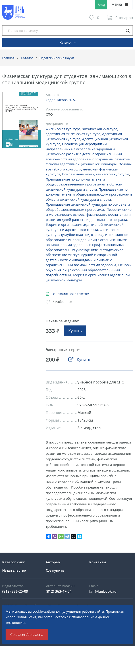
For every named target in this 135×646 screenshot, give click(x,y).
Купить (75, 330)
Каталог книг (13, 562)
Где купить (55, 570)
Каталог (27, 58)
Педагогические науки (56, 58)
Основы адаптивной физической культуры (81, 164)
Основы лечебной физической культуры (95, 174)
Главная (8, 58)
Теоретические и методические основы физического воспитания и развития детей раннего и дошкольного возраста (88, 214)
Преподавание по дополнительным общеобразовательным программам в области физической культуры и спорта (84, 184)
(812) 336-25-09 (15, 591)
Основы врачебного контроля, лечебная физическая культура (89, 169)
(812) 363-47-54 (59, 591)
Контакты (97, 562)
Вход (101, 4)
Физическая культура (63, 129)
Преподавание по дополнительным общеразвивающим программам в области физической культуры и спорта (89, 194)
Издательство (14, 570)
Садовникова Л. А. (61, 99)
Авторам (53, 562)
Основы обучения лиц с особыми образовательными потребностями (88, 270)
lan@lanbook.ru (102, 591)
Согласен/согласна (26, 634)
